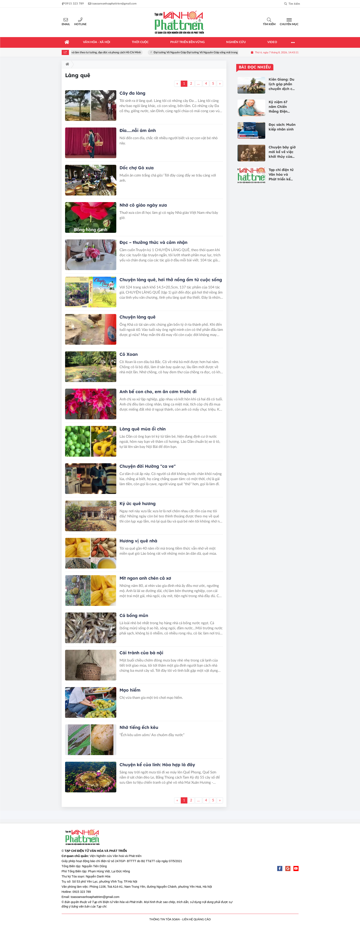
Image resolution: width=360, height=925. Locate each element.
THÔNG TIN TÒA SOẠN (164, 919)
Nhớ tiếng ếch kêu (139, 727)
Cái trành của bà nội (141, 652)
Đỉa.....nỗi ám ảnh (138, 130)
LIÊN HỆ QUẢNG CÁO (196, 919)
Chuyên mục (289, 24)
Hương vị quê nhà (138, 540)
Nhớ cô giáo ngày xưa (143, 205)
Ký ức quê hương (138, 503)
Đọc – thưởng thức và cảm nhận (153, 242)
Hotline (80, 24)
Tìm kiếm (269, 24)
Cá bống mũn (134, 615)
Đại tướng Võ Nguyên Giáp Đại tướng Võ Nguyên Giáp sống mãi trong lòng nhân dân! (210, 52)
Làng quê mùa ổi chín (143, 428)
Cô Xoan (129, 354)
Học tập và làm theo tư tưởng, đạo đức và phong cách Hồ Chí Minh (106, 52)
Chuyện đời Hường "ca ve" (148, 466)
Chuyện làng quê (138, 317)
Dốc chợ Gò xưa (137, 167)
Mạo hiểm (130, 690)
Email (66, 24)
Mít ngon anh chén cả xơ (145, 578)
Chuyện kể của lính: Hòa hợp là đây (157, 764)
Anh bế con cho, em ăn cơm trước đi (158, 391)
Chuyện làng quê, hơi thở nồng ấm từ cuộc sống (171, 279)
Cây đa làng (132, 93)
